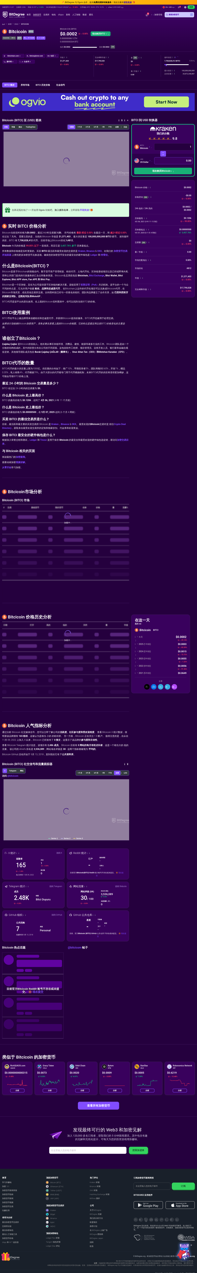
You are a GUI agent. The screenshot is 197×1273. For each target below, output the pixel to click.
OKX (99, 251)
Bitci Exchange (96, 275)
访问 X (59, 853)
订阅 (183, 1186)
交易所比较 (6, 1226)
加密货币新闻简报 (9, 1190)
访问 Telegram (55, 886)
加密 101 (5, 1186)
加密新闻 (20, 457)
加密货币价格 (7, 1238)
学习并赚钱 (6, 1182)
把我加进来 (138, 1150)
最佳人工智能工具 (9, 1234)
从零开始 (6, 467)
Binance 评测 (95, 1186)
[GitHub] (177, 1220)
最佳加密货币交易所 (10, 1222)
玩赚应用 (6, 1210)
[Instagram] (167, 1220)
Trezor (43, 440)
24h (135, 58)
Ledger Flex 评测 (52, 1238)
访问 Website (121, 886)
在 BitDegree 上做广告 (99, 1230)
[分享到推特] (147, 687)
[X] (136, 1220)
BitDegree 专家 (96, 1214)
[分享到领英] (160, 687)
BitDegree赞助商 (96, 1234)
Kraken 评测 (95, 1182)
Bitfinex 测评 (95, 1198)
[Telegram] (141, 1220)
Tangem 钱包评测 (53, 1242)
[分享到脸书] (154, 687)
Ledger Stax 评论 (53, 1246)
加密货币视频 (7, 1202)
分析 (17, 1090)
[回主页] (4, 24)
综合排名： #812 (9, 38)
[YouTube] (146, 1220)
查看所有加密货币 (98, 1105)
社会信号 (60, 85)
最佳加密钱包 (7, 1230)
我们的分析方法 (96, 1218)
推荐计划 (93, 1226)
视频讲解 (20, 462)
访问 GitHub (57, 915)
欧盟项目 (93, 1222)
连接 (191, 7)
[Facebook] (151, 1220)
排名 (17, 24)
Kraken (81, 251)
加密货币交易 (7, 1206)
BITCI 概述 (9, 85)
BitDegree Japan (96, 1238)
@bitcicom (12, 776)
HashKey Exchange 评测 (100, 1194)
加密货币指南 (7, 1194)
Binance (90, 251)
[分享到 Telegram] (167, 687)
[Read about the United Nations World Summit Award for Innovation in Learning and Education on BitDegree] (186, 1236)
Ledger (93, 255)
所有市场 (25, 85)
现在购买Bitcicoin (163, 171)
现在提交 (37, 992)
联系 (91, 1246)
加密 (10, 24)
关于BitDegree (95, 1210)
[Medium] (161, 1220)
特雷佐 (104, 255)
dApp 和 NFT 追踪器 (10, 1242)
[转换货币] (163, 154)
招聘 (91, 1242)
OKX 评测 (93, 1190)
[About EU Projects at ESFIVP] (144, 1236)
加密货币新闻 (7, 1198)
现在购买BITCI (100, 34)
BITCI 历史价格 (43, 85)
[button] (114, 7)
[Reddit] (172, 1220)
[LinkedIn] (156, 1220)
